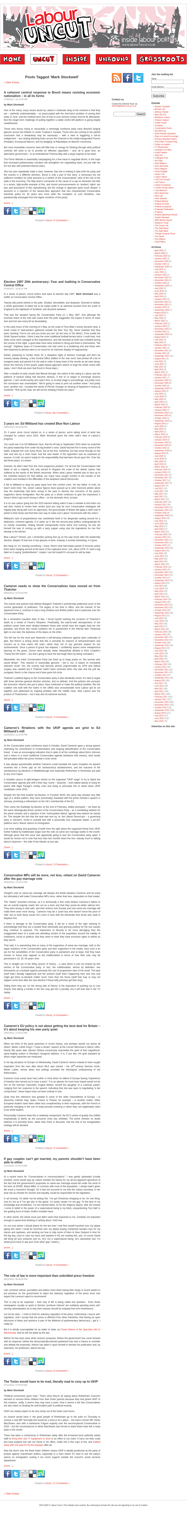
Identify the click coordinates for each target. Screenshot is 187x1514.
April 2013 (159, 626)
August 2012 (160, 648)
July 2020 (159, 394)
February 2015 (161, 567)
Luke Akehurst (161, 190)
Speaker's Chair (161, 223)
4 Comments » (61, 1015)
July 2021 (159, 361)
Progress (159, 212)
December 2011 (161, 670)
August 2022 (160, 337)
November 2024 (161, 280)
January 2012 (161, 667)
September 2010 (162, 710)
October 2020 (161, 386)
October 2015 (161, 545)
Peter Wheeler (161, 198)
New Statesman (161, 193)
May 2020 (159, 399)
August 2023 (160, 313)
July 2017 (159, 488)
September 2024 (162, 286)
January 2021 (161, 378)
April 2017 (159, 497)
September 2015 (162, 548)
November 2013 (161, 607)
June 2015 (159, 556)
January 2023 (161, 326)
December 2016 (161, 507)
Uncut (49, 220)
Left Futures (160, 182)
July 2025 (159, 269)
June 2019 (159, 426)
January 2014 (161, 602)
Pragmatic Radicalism (164, 209)
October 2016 (161, 513)
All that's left (160, 109)
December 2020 (161, 380)
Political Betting (161, 201)
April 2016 (159, 529)
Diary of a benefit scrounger (167, 136)
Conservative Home (163, 128)
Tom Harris (159, 236)
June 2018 (159, 459)
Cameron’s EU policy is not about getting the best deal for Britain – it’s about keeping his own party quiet (52, 1027)
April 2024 (159, 296)
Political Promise (162, 204)
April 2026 (159, 250)
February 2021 (161, 375)
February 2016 (161, 534)
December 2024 (161, 277)
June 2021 (159, 364)
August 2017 (160, 486)
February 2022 (161, 345)
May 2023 (159, 318)
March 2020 (160, 405)
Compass (159, 125)
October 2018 (161, 448)
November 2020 (161, 383)
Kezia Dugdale (161, 171)
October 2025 (161, 264)
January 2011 (161, 699)
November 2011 (161, 672)
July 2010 (159, 716)
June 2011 (159, 686)
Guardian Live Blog (163, 150)
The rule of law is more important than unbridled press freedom (49, 1275)
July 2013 (159, 618)
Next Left (159, 196)
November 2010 (161, 705)
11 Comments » (61, 1483)
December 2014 (161, 572)
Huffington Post (161, 158)
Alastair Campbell (162, 106)
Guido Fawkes (161, 152)
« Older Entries (11, 82)
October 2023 (161, 307)
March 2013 (160, 629)
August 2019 (160, 423)
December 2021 (161, 350)
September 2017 (162, 483)
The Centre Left (161, 225)
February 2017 (161, 502)
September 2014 (162, 580)
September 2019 (162, 421)
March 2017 (160, 499)
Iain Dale (158, 161)
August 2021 (160, 359)
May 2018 (159, 461)
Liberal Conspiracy (163, 185)
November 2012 (161, 640)
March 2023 (160, 321)
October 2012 (161, 643)
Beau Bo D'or (160, 115)
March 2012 (160, 662)
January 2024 (161, 299)
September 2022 (162, 334)
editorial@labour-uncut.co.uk (124, 106)
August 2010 (160, 713)
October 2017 (161, 480)
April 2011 (159, 691)
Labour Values (161, 177)
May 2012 (159, 656)
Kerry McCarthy (161, 166)
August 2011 (160, 680)
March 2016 (160, 532)
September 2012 (162, 645)
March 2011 (160, 694)
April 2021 (159, 369)
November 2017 (161, 478)
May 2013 (159, 624)
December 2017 (161, 475)
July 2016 (159, 521)
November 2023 (161, 304)
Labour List (159, 174)
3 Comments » (61, 575)
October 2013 (161, 610)
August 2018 (160, 453)
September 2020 (162, 388)
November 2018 (161, 445)
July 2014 (159, 586)
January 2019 (161, 440)
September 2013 (162, 613)
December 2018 (161, 442)
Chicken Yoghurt (162, 120)
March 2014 (160, 597)
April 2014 (159, 594)
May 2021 (159, 367)
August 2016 (160, 518)
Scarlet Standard (162, 217)
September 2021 (162, 356)
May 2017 (159, 494)
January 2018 (161, 472)
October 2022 (161, 332)
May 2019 (159, 429)
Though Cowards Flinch (165, 234)
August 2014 (160, 583)
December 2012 (161, 637)
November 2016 (161, 510)
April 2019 (159, 432)
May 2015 (159, 559)
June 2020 (159, 396)
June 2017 (159, 491)
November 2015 (161, 543)
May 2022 (159, 342)
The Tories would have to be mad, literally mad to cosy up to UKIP (51, 1381)
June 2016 (159, 524)
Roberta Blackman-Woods (166, 215)
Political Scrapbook (163, 207)
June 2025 (159, 272)
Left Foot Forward (162, 180)
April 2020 (159, 402)
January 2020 (161, 410)
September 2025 (162, 267)
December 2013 (161, 605)
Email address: (157, 87)
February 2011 (161, 697)
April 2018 (159, 464)
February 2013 (161, 632)
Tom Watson (160, 239)
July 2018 (159, 456)
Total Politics (160, 242)
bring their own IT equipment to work (31, 1438)
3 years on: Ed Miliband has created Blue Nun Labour (42, 423)
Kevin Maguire (161, 169)
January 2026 (161, 259)
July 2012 (159, 651)
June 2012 (159, 653)
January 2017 (161, 505)
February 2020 (161, 407)
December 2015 (161, 540)
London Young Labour (164, 188)
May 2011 (159, 689)
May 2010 (159, 721)
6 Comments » (61, 1370)
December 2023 (161, 302)
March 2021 (160, 372)
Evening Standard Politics (166, 139)
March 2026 (160, 253)
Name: (154, 79)
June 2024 (159, 291)
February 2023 (161, 323)
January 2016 (161, 537)
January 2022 (161, 348)
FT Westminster (161, 147)
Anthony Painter (161, 112)
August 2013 (160, 616)
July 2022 (159, 340)
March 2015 (160, 564)
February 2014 (161, 599)
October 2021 (161, 353)
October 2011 (161, 675)
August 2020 (160, 391)
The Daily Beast (161, 228)
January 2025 (161, 275)
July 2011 (159, 683)
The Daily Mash (161, 231)
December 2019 (161, 413)
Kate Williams (161, 163)
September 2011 (162, 678)
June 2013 (159, 621)
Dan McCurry (160, 131)
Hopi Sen (159, 155)
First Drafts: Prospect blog (166, 142)
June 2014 (159, 588)
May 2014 (159, 591)
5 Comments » (61, 220)
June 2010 (159, 718)
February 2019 (161, 437)
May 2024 (159, 294)
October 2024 (161, 283)
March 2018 (160, 467)
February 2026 (161, 256)
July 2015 (159, 553)
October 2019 (161, 418)
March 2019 (160, 434)
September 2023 (162, 310)
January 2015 (161, 570)
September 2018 (162, 451)
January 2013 (161, 634)
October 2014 (161, 578)
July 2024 (159, 288)
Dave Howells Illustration (165, 134)
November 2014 (161, 575)
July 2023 (159, 315)
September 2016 (162, 515)
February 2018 (161, 469)
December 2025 (161, 261)
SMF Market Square (163, 220)
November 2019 (161, 415)
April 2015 (159, 561)
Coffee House (161, 123)
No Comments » (61, 412)
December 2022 (161, 329)
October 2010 (161, 707)
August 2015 (160, 551)
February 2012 (161, 664)
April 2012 (159, 659)
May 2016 (159, 526)
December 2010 (161, 702)
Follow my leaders (162, 144)
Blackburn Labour (162, 117)
